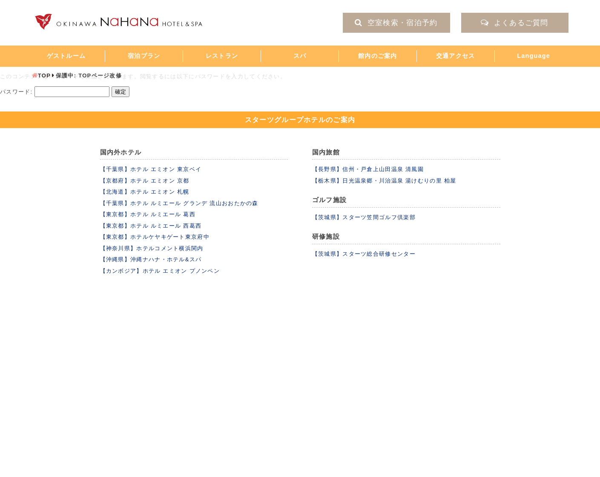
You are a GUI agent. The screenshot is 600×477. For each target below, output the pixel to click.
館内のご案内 (377, 55)
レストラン (222, 55)
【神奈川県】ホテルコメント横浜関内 (152, 248)
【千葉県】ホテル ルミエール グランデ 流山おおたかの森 (179, 203)
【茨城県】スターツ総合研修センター (364, 254)
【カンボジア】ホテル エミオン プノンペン (160, 271)
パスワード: (54, 92)
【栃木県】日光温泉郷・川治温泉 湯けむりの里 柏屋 (384, 180)
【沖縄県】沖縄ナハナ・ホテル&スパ (151, 259)
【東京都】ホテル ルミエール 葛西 (147, 214)
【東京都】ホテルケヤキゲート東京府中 (155, 237)
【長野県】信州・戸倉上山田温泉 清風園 (368, 169)
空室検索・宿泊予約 (396, 23)
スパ (300, 55)
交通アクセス (455, 55)
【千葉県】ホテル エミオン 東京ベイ (151, 169)
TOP (44, 75)
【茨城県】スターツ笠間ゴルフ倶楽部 (364, 217)
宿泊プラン (144, 55)
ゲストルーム (66, 55)
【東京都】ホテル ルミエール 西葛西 (151, 226)
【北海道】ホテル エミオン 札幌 (144, 192)
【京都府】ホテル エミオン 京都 (144, 180)
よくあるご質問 (514, 23)
